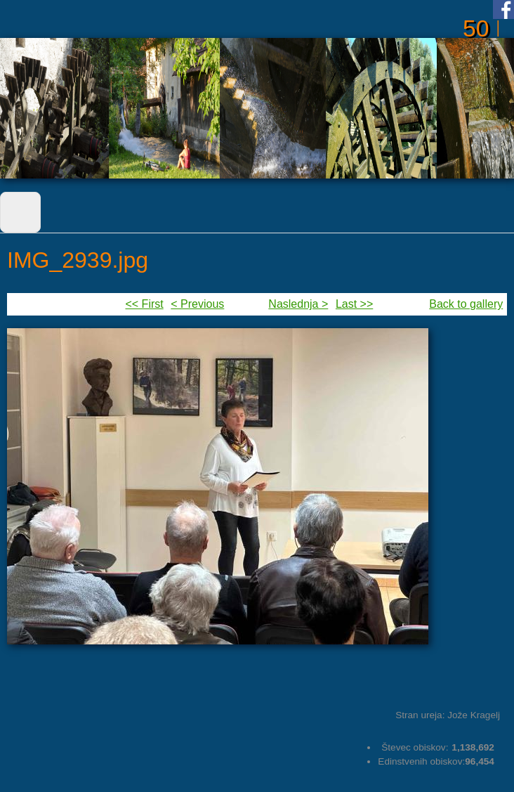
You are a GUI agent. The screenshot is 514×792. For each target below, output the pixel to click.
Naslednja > (298, 304)
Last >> (354, 304)
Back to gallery (466, 304)
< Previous (197, 304)
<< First (144, 304)
